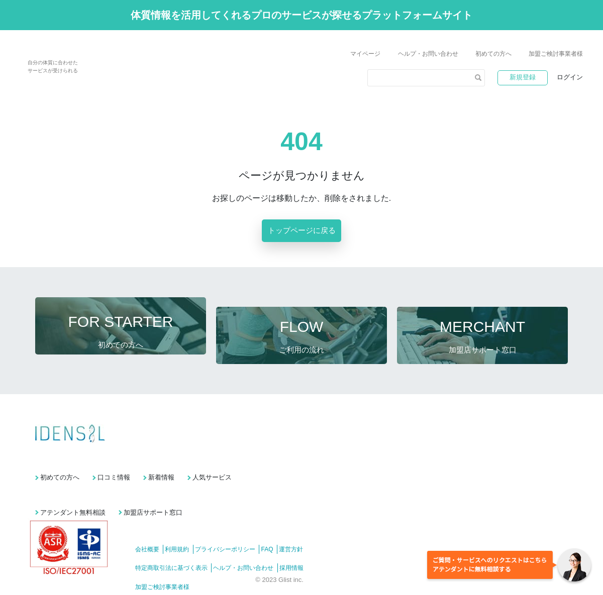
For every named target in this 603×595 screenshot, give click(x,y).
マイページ (365, 53)
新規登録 (523, 77)
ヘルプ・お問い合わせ (428, 53)
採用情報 (305, 540)
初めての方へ (493, 53)
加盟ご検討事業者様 (556, 53)
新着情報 (209, 459)
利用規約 (184, 522)
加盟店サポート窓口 (177, 485)
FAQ (287, 522)
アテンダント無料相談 (73, 485)
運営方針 (318, 522)
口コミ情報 (138, 459)
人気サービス (285, 459)
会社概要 (147, 522)
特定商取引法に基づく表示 (171, 540)
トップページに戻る (302, 230)
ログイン (570, 77)
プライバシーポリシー (239, 522)
